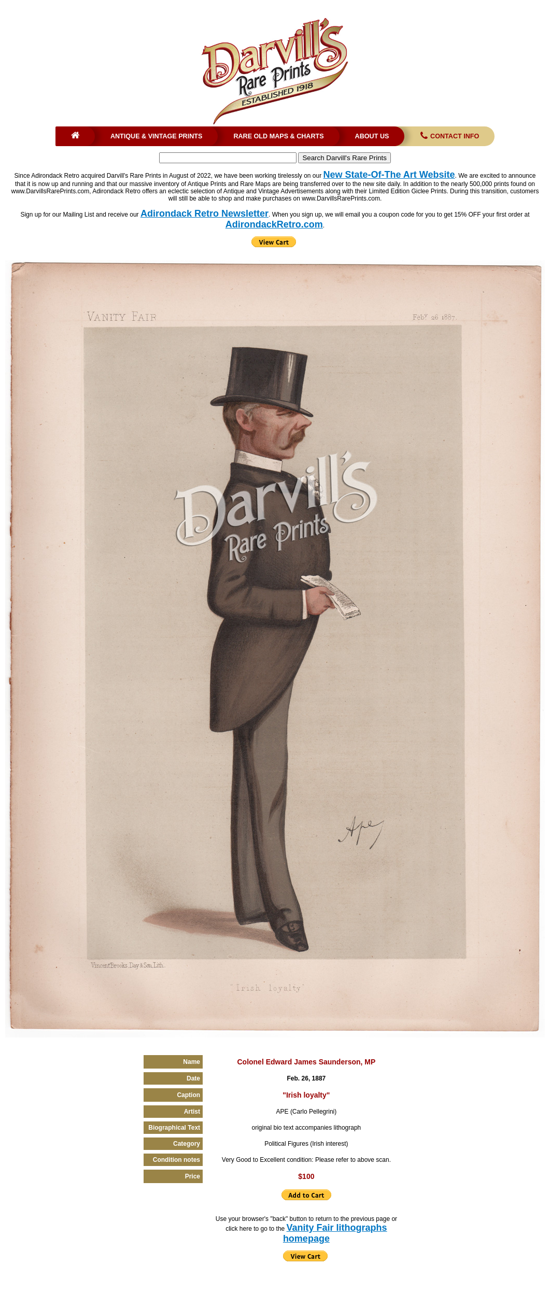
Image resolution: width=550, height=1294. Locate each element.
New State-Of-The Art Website (389, 174)
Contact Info (448, 136)
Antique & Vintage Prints (156, 136)
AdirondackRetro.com (274, 224)
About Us (372, 136)
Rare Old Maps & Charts (278, 136)
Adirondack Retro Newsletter (204, 213)
